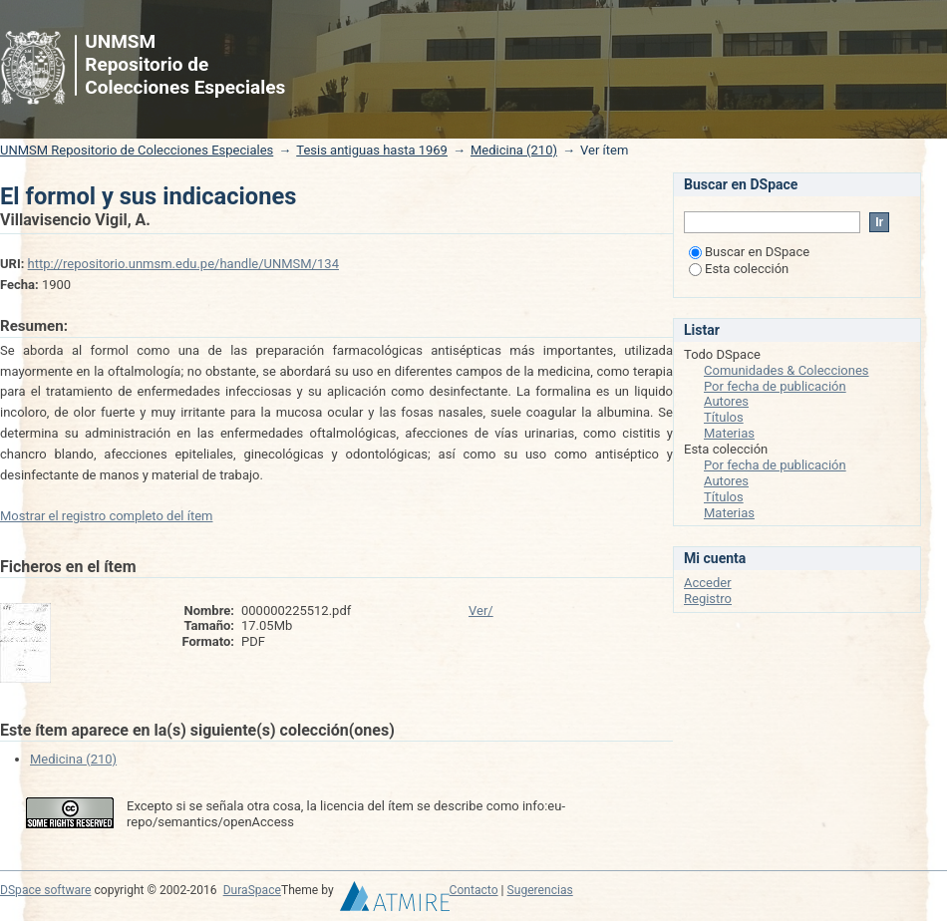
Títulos (724, 417)
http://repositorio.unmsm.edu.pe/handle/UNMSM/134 (183, 263)
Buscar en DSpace (749, 251)
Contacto (474, 890)
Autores (726, 401)
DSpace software (45, 890)
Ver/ (481, 610)
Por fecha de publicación (775, 386)
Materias (729, 433)
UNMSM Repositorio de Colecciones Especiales (136, 150)
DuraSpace (252, 890)
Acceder (708, 582)
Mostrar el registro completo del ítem (106, 515)
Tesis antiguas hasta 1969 (372, 150)
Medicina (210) (514, 150)
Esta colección (739, 268)
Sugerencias (540, 890)
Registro (708, 598)
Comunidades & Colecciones (786, 370)
